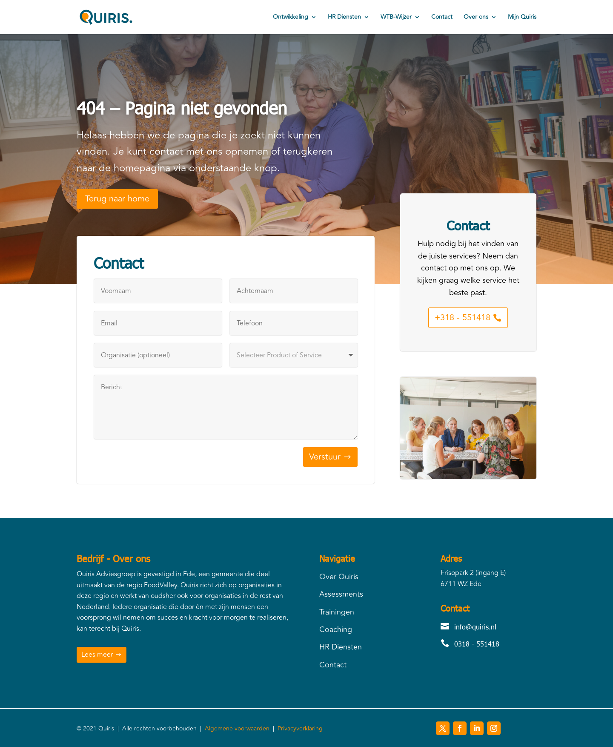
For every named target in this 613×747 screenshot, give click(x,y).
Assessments (341, 594)
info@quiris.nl (475, 626)
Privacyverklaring (300, 728)
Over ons (476, 17)
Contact (442, 17)
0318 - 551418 (476, 643)
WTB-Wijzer (396, 17)
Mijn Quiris (522, 17)
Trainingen (336, 612)
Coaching (335, 629)
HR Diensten (344, 17)
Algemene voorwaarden (237, 728)
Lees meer (97, 654)
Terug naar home (117, 198)
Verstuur (325, 456)
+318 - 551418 (462, 317)
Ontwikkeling (290, 17)
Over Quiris (338, 577)
